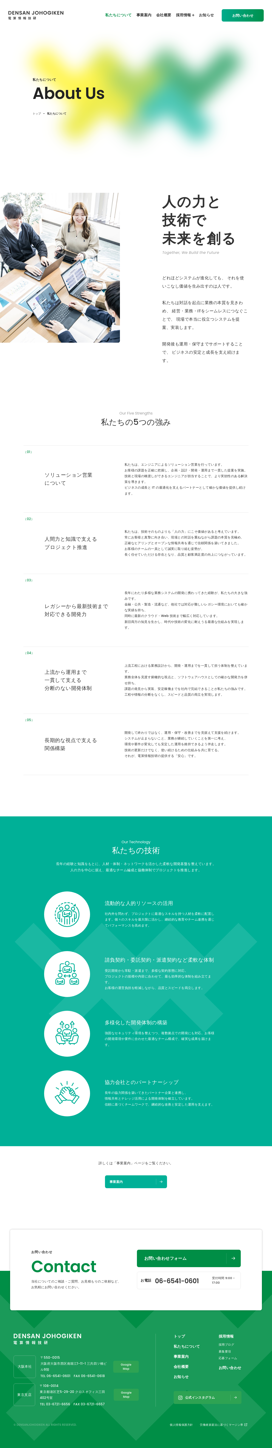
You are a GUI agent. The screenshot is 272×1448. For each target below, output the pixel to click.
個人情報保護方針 (181, 1425)
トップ (37, 113)
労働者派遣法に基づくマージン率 (223, 1425)
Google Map (126, 1367)
